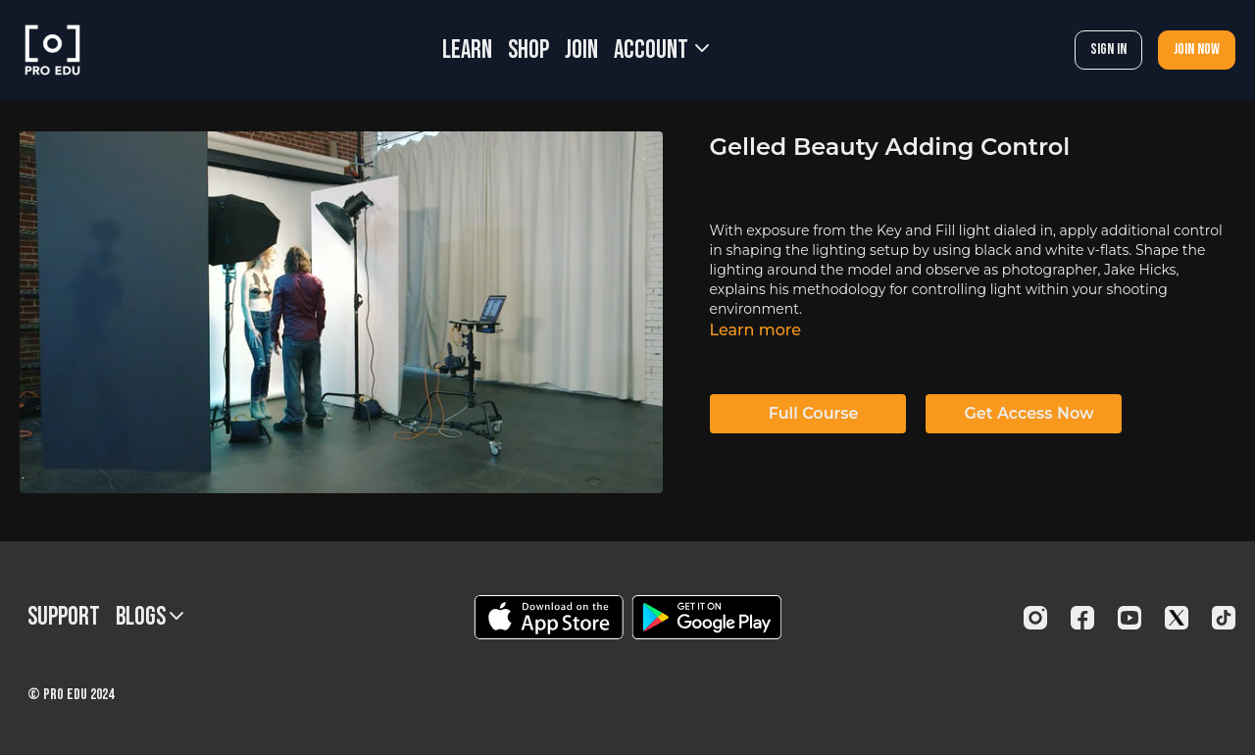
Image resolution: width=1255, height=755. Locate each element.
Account (661, 50)
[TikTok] (1223, 617)
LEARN (467, 50)
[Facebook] (1082, 617)
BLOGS (149, 617)
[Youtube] (1129, 617)
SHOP (528, 50)
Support (63, 617)
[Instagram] (1035, 617)
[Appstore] (549, 617)
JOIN (581, 50)
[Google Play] (706, 617)
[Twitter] (1176, 617)
